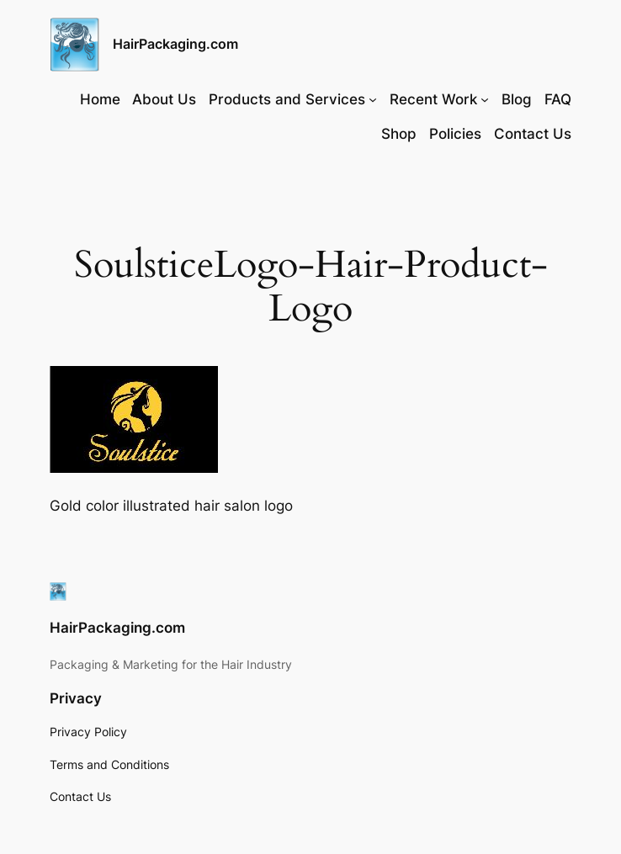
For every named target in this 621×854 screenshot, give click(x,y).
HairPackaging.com (175, 43)
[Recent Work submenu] (484, 99)
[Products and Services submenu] (373, 99)
